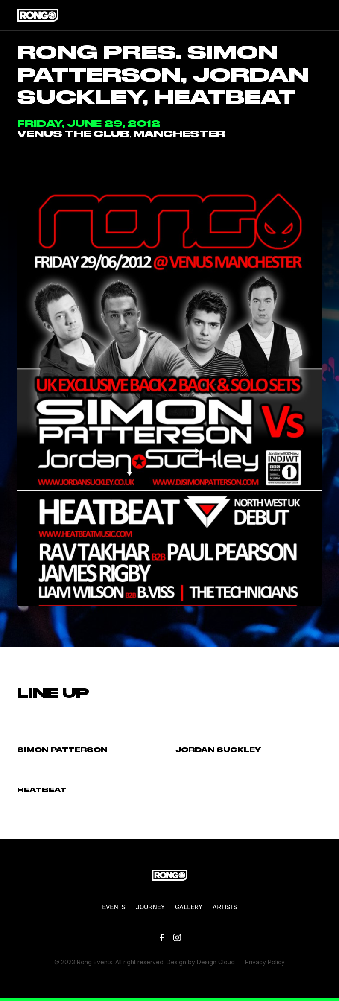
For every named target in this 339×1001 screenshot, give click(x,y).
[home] (37, 15)
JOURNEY (150, 906)
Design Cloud (216, 962)
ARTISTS (225, 906)
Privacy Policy (265, 962)
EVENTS (114, 906)
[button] (313, 15)
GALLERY (188, 906)
